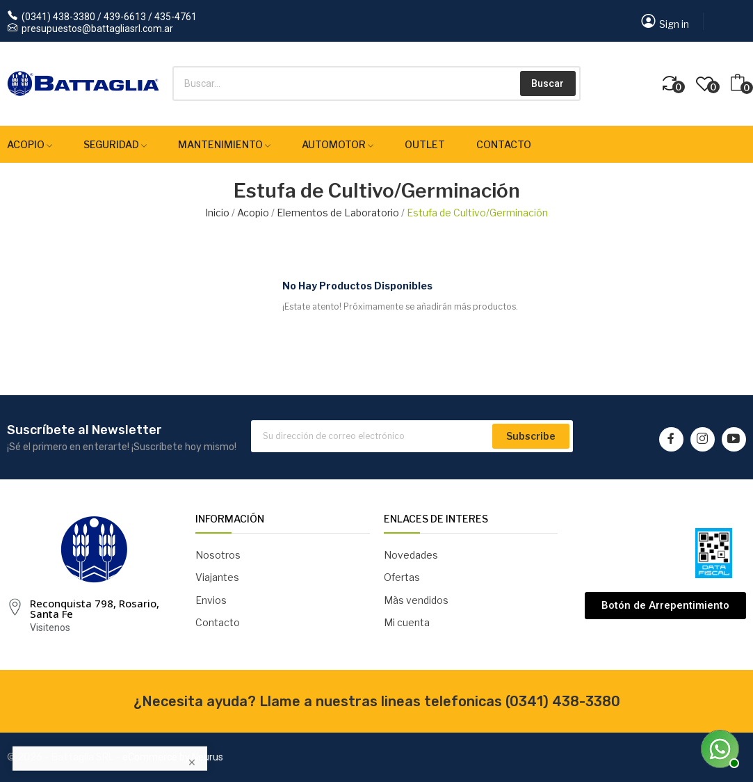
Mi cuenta (407, 622)
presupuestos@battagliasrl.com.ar (97, 28)
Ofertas (402, 577)
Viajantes (217, 577)
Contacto (217, 622)
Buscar (547, 83)
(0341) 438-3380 (562, 701)
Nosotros (218, 555)
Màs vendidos (416, 600)
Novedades (411, 555)
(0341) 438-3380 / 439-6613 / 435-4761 (109, 16)
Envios (211, 600)
